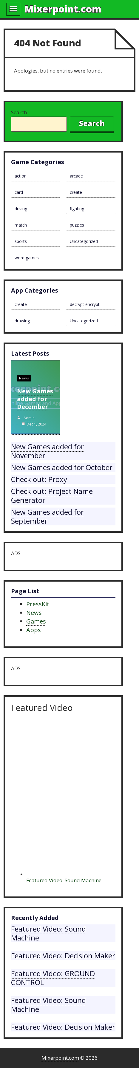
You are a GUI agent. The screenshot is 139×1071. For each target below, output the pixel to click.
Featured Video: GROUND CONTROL (53, 977)
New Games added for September (47, 516)
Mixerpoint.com (62, 8)
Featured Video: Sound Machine (63, 880)
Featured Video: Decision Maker (63, 955)
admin (29, 417)
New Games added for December (35, 399)
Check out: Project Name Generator (52, 495)
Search (19, 112)
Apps (33, 630)
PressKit (37, 604)
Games (36, 621)
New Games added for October (61, 467)
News (24, 378)
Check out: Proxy (39, 479)
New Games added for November (47, 451)
